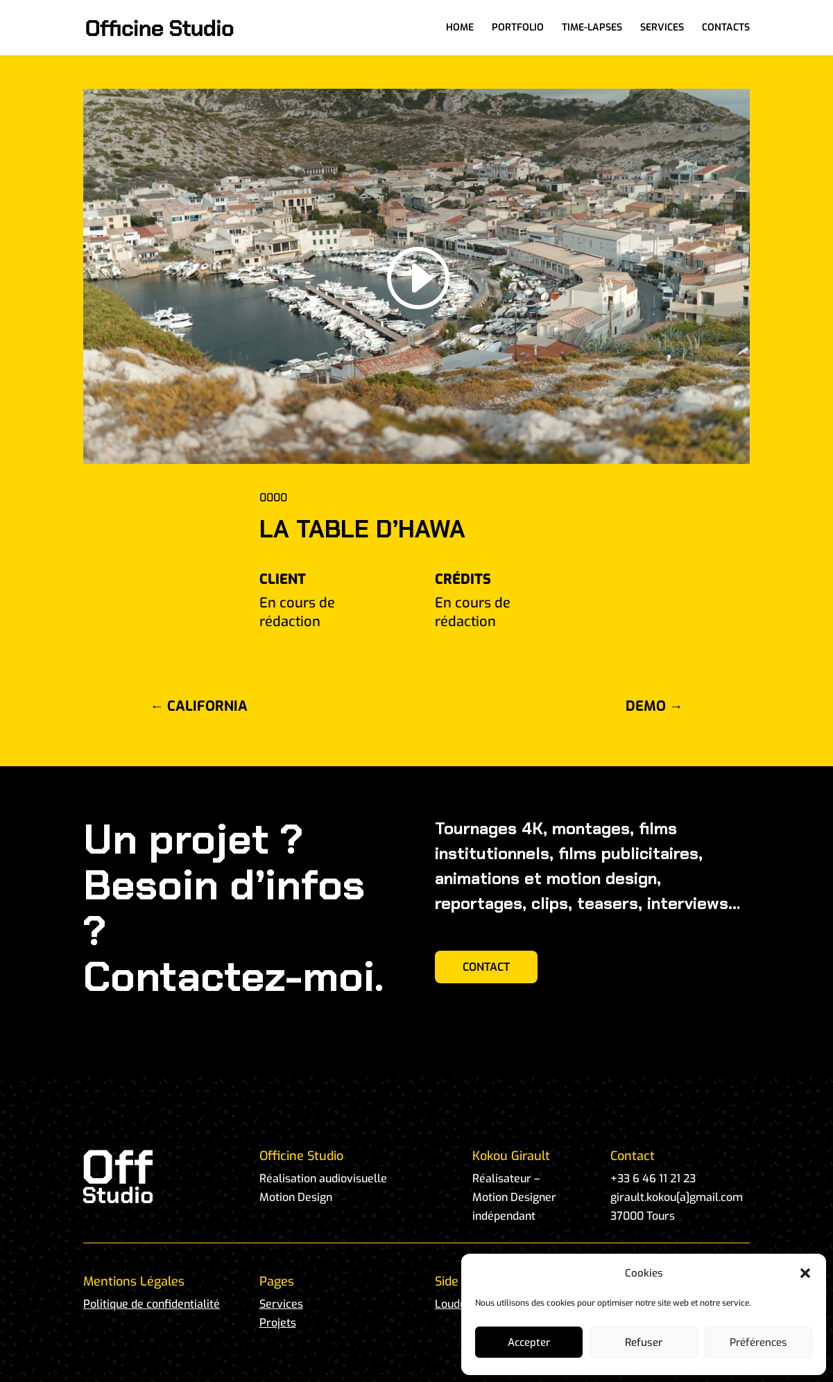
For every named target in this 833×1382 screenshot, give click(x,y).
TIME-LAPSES (592, 28)
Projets (277, 1322)
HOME (460, 28)
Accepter (529, 1342)
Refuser (643, 1342)
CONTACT (486, 967)
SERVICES (662, 28)
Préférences (758, 1342)
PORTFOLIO (518, 28)
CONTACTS (726, 28)
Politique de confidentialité (151, 1304)
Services (281, 1304)
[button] (805, 1273)
